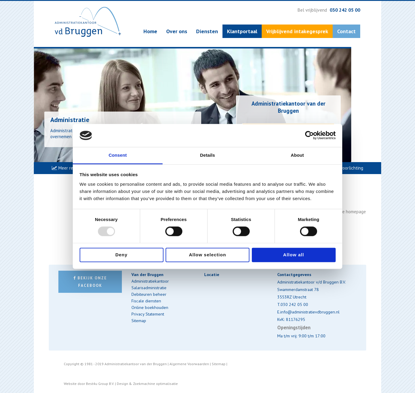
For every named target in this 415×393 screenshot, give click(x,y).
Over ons (176, 31)
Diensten (207, 31)
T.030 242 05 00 (292, 304)
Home (150, 31)
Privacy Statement (147, 314)
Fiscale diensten (146, 301)
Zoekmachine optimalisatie (155, 383)
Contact (346, 31)
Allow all (293, 254)
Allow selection (207, 254)
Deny (121, 254)
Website (70, 383)
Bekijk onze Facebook (90, 281)
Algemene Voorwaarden (189, 364)
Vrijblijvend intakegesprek (297, 31)
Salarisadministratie (148, 287)
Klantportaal (242, 31)
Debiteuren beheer (148, 294)
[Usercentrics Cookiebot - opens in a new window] (309, 135)
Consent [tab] (118, 155)
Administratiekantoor (150, 281)
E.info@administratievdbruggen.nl (308, 312)
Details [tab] (207, 155)
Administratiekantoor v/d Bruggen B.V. (311, 282)
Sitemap (138, 320)
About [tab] (297, 155)
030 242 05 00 (345, 10)
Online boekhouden (149, 307)
